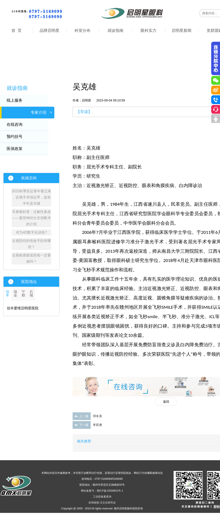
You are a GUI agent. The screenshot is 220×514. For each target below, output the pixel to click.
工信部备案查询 (102, 496)
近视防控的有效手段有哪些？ (31, 244)
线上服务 (17, 100)
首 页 (16, 30)
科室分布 (82, 30)
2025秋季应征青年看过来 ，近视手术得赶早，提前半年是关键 (31, 197)
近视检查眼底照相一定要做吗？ (31, 258)
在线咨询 (17, 124)
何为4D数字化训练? (31, 232)
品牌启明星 (49, 30)
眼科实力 (148, 30)
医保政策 (17, 148)
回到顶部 (215, 118)
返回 (166, 401)
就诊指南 (115, 30)
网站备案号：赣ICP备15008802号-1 (102, 490)
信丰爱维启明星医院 (22, 308)
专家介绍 (41, 112)
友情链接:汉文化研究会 (102, 502)
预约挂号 (17, 136)
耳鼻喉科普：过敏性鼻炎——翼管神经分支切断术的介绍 (31, 218)
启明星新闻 (181, 30)
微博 (215, 90)
